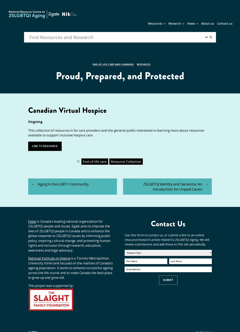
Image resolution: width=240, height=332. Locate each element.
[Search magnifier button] (211, 37)
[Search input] (116, 37)
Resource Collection (126, 161)
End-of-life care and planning (113, 64)
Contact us (224, 23)
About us (207, 23)
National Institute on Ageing (49, 258)
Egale (32, 221)
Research (174, 23)
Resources (155, 23)
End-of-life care (95, 161)
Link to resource (45, 146)
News (191, 23)
